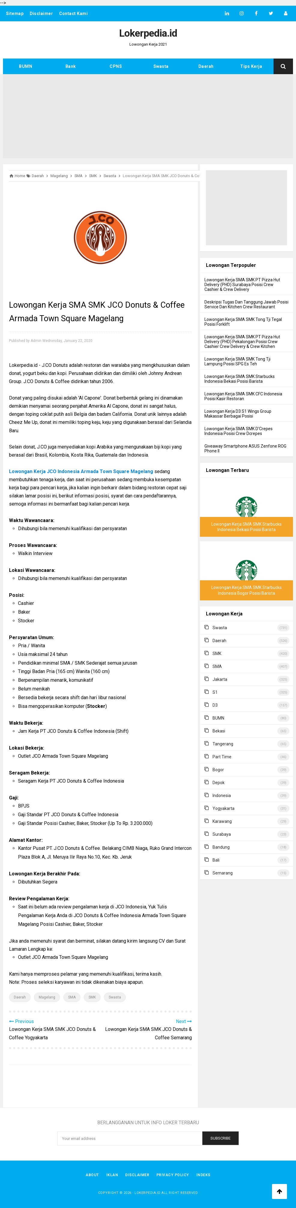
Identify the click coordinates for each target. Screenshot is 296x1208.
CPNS (116, 66)
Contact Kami (73, 13)
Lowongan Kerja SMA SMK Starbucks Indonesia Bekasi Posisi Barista (239, 379)
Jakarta (220, 679)
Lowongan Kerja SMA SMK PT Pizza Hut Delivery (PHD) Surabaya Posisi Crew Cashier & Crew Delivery (242, 284)
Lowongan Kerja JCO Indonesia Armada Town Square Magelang (81, 471)
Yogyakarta (223, 808)
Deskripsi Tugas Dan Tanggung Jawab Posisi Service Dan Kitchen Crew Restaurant (246, 304)
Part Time (222, 756)
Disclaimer (41, 13)
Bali (216, 860)
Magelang (47, 997)
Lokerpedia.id (147, 1193)
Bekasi (219, 731)
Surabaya (222, 834)
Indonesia (222, 795)
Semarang (223, 873)
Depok (219, 782)
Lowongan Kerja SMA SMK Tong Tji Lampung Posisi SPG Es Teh (237, 361)
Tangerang (223, 743)
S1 (215, 692)
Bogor (218, 769)
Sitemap (15, 13)
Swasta (161, 66)
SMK (92, 997)
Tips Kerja (251, 66)
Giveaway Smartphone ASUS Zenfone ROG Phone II (245, 448)
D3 (215, 705)
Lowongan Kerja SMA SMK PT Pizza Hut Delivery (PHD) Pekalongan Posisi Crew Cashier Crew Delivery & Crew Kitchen (242, 341)
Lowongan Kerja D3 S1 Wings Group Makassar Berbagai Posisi (237, 413)
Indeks (203, 1175)
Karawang (222, 821)
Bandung (221, 847)
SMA (72, 997)
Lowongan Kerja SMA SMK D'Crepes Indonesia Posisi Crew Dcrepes (238, 431)
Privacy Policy (172, 1175)
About (92, 1175)
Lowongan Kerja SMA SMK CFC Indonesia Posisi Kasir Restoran (243, 396)
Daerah (206, 66)
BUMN (25, 66)
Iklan (112, 1175)
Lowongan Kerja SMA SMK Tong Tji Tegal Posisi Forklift (243, 322)
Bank (70, 66)
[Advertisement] (148, 116)
